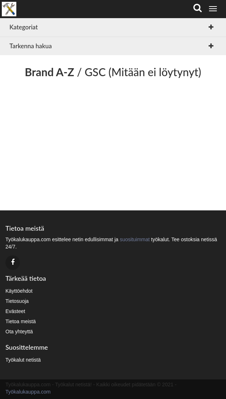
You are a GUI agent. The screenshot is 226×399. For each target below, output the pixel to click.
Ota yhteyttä (19, 331)
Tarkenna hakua (30, 46)
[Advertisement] (113, 141)
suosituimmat (134, 239)
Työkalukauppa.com (28, 392)
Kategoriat (23, 27)
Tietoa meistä (20, 321)
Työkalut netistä (23, 360)
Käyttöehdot (19, 291)
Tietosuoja (17, 301)
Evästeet (15, 311)
